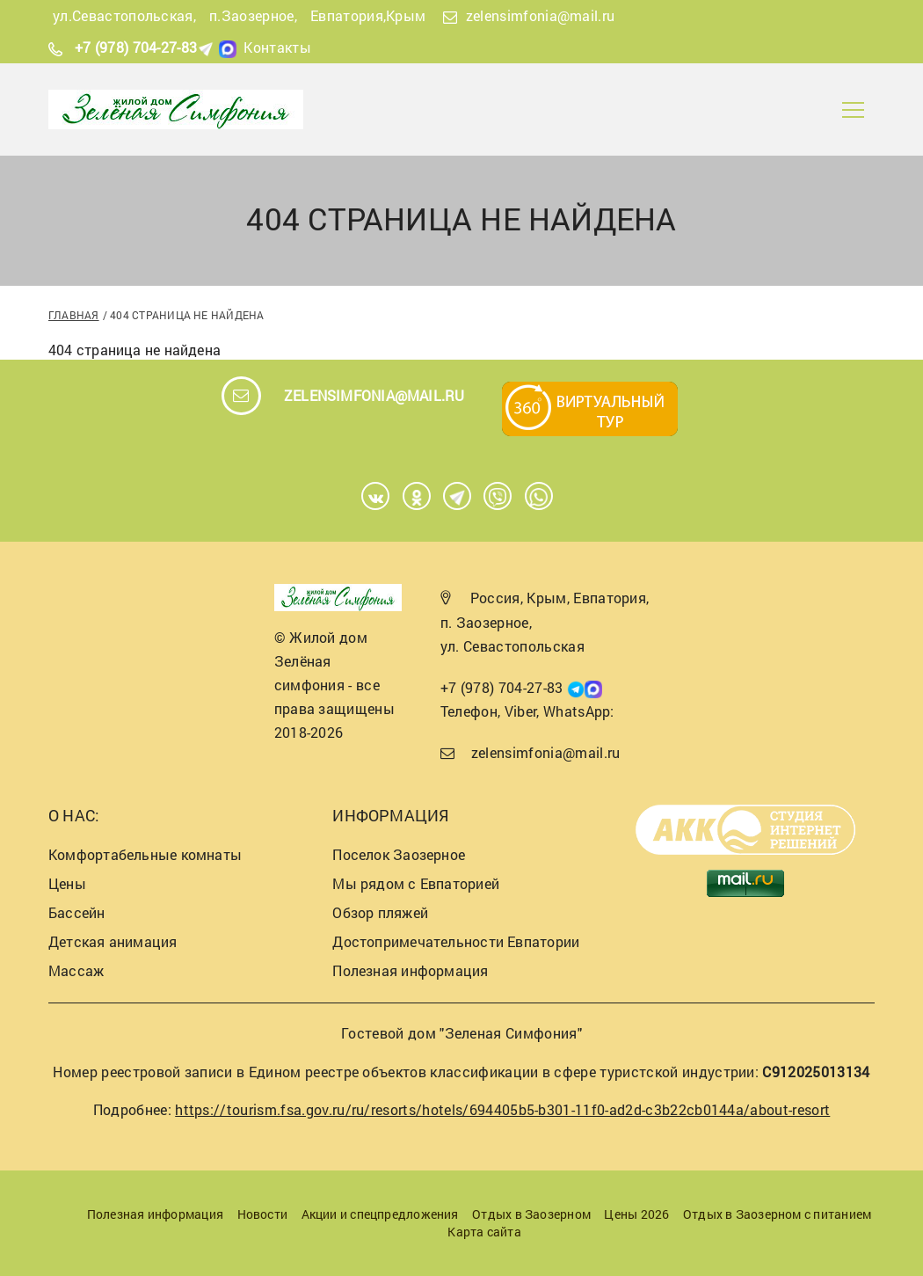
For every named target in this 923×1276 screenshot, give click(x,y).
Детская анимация (113, 941)
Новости (262, 1214)
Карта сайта (483, 1231)
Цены (67, 883)
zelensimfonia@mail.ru (540, 15)
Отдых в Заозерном (531, 1214)
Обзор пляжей (380, 912)
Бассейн (76, 912)
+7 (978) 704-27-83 (136, 47)
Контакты (277, 47)
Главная (73, 315)
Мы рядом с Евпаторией (415, 883)
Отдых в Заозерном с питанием (777, 1214)
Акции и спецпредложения (380, 1214)
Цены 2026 (636, 1214)
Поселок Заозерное (398, 854)
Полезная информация (410, 970)
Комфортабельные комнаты (145, 854)
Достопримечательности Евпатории (455, 941)
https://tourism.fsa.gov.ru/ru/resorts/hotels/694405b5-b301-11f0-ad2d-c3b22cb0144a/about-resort (502, 1109)
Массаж (76, 970)
